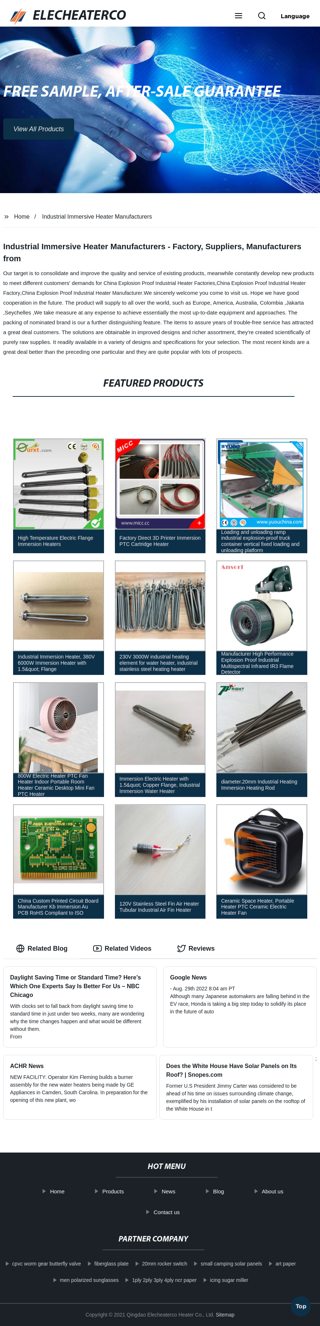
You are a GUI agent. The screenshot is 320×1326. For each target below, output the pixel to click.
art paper (277, 1264)
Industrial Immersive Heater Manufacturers (97, 217)
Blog (226, 1191)
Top (301, 1303)
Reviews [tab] (196, 948)
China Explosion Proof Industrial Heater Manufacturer (82, 293)
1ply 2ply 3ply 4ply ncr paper (156, 1280)
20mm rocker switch (156, 1264)
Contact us (175, 1212)
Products (121, 1191)
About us (280, 1191)
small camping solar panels (223, 1264)
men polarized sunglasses (80, 1280)
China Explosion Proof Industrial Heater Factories (159, 283)
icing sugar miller (221, 1280)
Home (22, 217)
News (177, 1191)
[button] (238, 16)
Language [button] (295, 16)
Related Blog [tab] (42, 948)
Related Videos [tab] (122, 948)
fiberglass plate (103, 1264)
